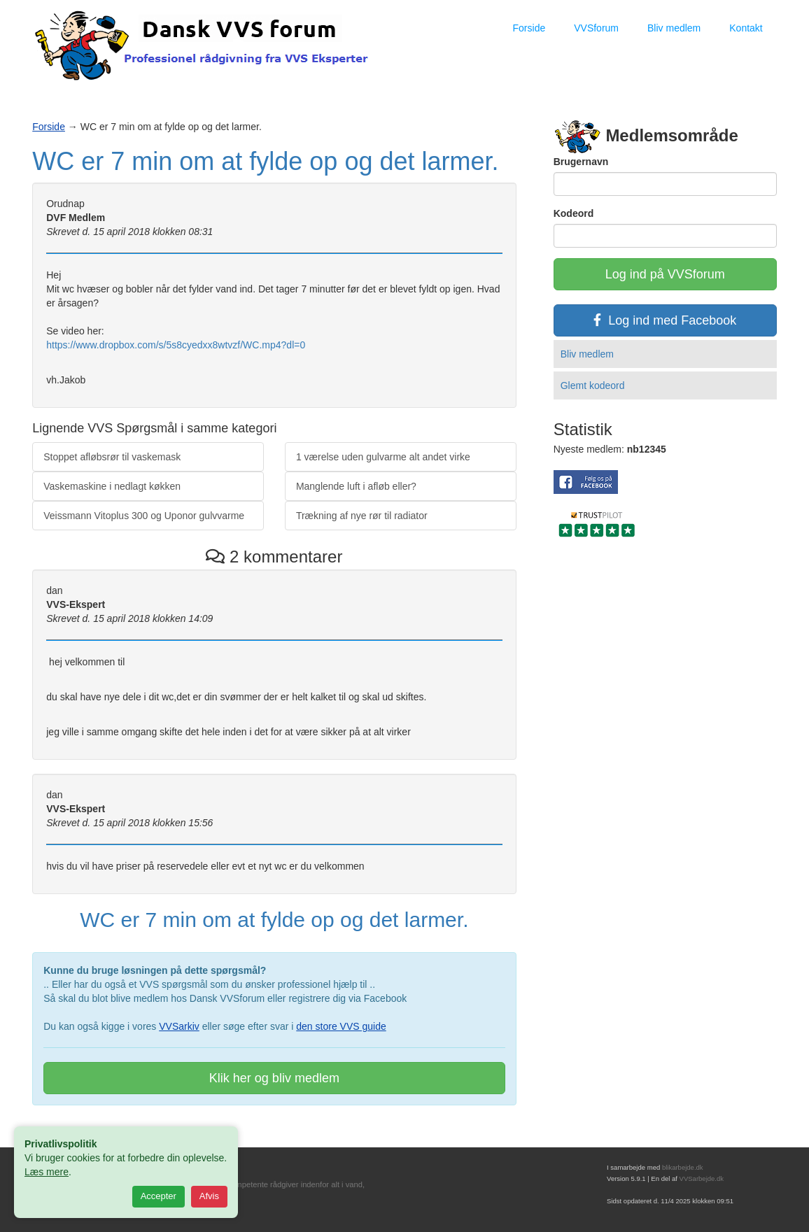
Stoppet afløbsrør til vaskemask (112, 456)
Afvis (209, 1196)
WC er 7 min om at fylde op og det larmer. (265, 161)
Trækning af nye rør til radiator (362, 515)
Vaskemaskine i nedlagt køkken (112, 486)
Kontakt (745, 28)
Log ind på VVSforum (665, 274)
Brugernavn (581, 161)
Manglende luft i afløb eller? (356, 486)
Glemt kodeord (593, 385)
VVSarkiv (179, 1026)
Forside (529, 28)
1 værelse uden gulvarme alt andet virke (383, 456)
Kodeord (574, 213)
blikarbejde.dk (682, 1167)
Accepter (158, 1196)
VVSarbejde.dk (702, 1178)
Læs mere (46, 1171)
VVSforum (596, 28)
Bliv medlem (674, 28)
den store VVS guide (341, 1026)
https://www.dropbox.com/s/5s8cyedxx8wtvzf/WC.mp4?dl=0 (175, 345)
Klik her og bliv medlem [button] (274, 1078)
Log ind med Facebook (664, 320)
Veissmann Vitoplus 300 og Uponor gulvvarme (143, 515)
